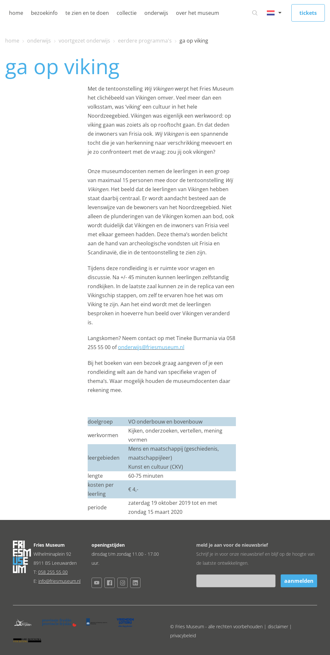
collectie (127, 12)
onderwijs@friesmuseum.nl (151, 347)
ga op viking (194, 40)
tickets (308, 12)
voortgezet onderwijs (84, 40)
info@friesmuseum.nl (59, 581)
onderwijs (156, 12)
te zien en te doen (87, 12)
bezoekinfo (44, 12)
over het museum (197, 12)
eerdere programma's (145, 40)
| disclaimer (276, 626)
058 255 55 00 (53, 572)
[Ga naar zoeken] (255, 13)
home (16, 12)
